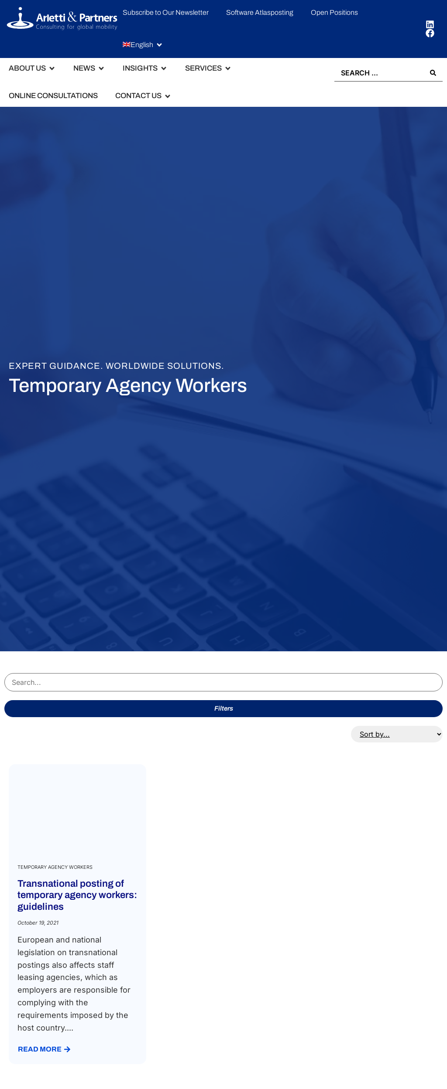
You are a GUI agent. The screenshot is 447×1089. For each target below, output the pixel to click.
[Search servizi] (223, 682)
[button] (143, 45)
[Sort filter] (397, 734)
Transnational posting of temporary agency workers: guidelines (77, 895)
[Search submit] (433, 72)
